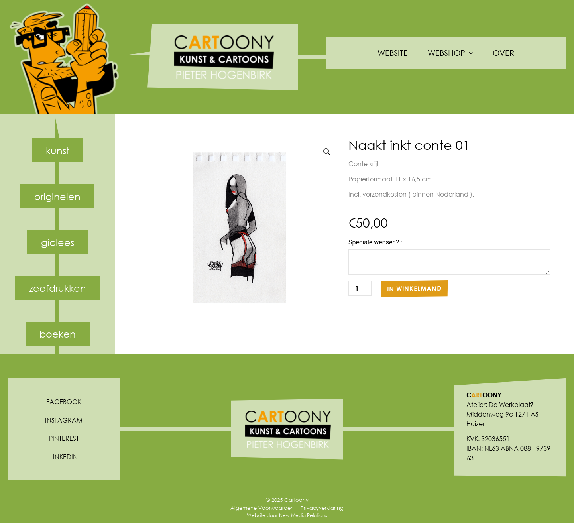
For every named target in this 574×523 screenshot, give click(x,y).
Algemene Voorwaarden (262, 508)
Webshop (450, 53)
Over (503, 52)
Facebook (63, 401)
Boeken (57, 334)
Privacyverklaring (322, 508)
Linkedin (64, 456)
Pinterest (64, 438)
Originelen (57, 196)
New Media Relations (303, 515)
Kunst (57, 150)
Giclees (57, 242)
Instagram (64, 420)
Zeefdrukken (57, 288)
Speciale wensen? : (375, 242)
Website (392, 52)
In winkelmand (414, 289)
